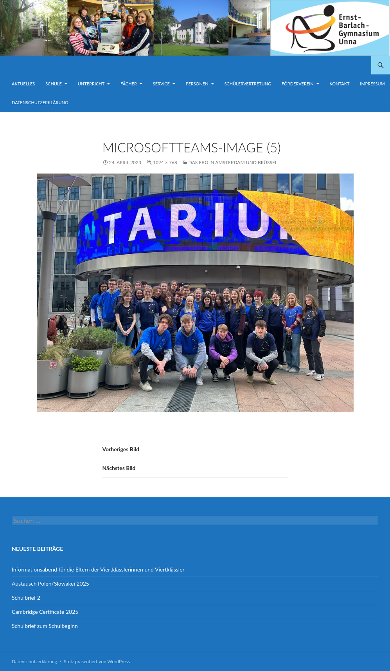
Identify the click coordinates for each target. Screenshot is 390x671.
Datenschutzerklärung (40, 102)
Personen (197, 83)
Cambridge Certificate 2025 (45, 611)
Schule (53, 83)
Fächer (128, 83)
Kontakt (340, 83)
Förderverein (298, 83)
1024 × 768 (165, 162)
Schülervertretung (247, 83)
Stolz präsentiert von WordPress (97, 661)
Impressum (372, 83)
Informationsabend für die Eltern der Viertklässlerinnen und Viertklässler (98, 569)
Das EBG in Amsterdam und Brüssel (233, 162)
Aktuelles (23, 83)
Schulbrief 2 (26, 597)
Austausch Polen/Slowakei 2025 (50, 583)
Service (161, 83)
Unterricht (91, 83)
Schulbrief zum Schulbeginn (45, 625)
